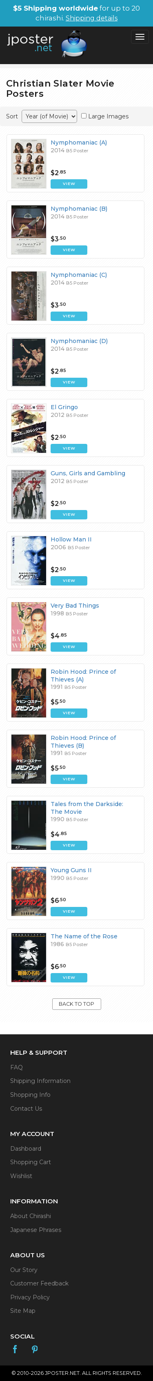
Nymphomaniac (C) (79, 274)
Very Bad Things (75, 605)
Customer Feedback (39, 1283)
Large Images (108, 116)
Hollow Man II (71, 539)
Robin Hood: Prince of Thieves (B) (83, 741)
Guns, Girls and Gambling (88, 473)
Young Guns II (71, 870)
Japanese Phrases (35, 1230)
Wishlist (21, 1176)
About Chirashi (30, 1216)
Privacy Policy (30, 1297)
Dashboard (25, 1148)
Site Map (22, 1310)
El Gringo (64, 407)
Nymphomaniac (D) (79, 341)
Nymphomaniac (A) (79, 142)
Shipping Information (40, 1081)
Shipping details (92, 18)
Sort (12, 116)
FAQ (16, 1067)
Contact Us (26, 1108)
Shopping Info (30, 1094)
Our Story (24, 1270)
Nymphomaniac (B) (79, 208)
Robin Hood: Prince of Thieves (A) (83, 675)
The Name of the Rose (84, 936)
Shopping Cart (30, 1162)
